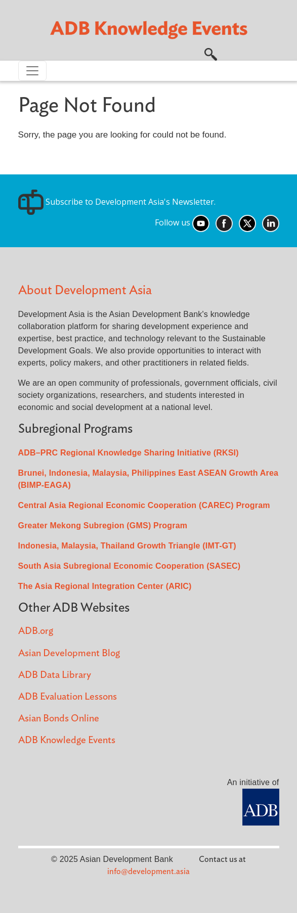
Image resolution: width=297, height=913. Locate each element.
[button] (210, 53)
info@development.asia (148, 872)
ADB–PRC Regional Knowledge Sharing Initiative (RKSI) (128, 452)
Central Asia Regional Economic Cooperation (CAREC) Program (144, 505)
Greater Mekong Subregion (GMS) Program (103, 525)
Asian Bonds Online (58, 718)
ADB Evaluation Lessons (67, 697)
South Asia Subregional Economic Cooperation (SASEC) (129, 566)
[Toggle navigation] (32, 71)
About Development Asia (85, 290)
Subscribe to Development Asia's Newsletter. (117, 201)
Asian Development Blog (69, 653)
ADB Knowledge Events (66, 740)
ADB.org (35, 631)
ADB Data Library (54, 675)
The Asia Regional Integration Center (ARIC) (105, 586)
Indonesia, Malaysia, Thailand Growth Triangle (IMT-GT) (127, 545)
